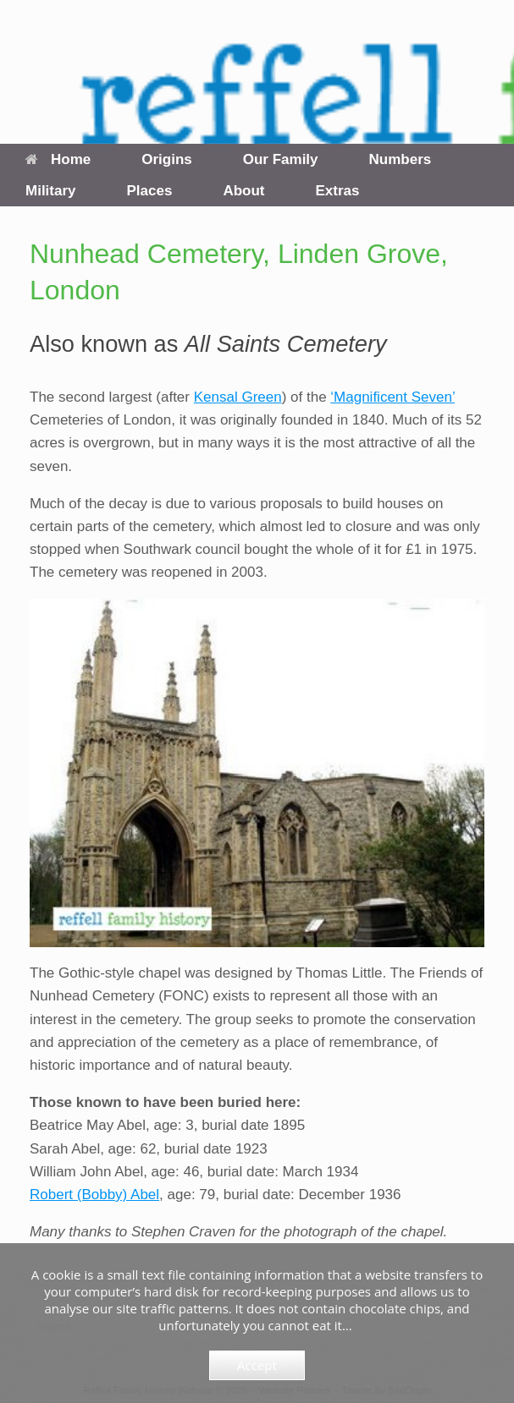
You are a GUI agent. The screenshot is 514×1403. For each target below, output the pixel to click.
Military (50, 191)
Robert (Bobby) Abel (94, 1195)
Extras (338, 191)
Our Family (280, 159)
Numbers (400, 159)
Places (150, 191)
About (243, 191)
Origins (166, 159)
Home (58, 159)
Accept (257, 1364)
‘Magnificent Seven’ (392, 397)
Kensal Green (238, 397)
